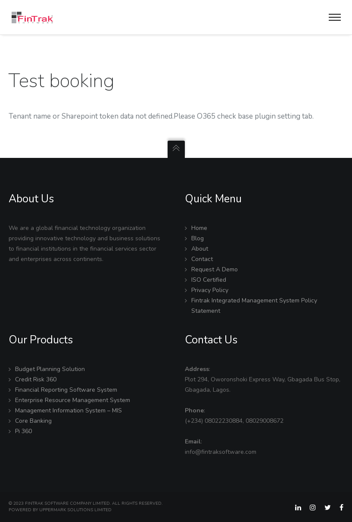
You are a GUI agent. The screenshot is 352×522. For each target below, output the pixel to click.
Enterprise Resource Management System (72, 400)
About (199, 249)
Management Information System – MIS (68, 410)
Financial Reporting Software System (66, 390)
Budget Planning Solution (50, 369)
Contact (202, 259)
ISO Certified (208, 280)
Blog (197, 238)
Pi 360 (23, 431)
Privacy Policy (209, 290)
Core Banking (33, 421)
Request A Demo (214, 269)
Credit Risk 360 (35, 379)
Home (199, 228)
